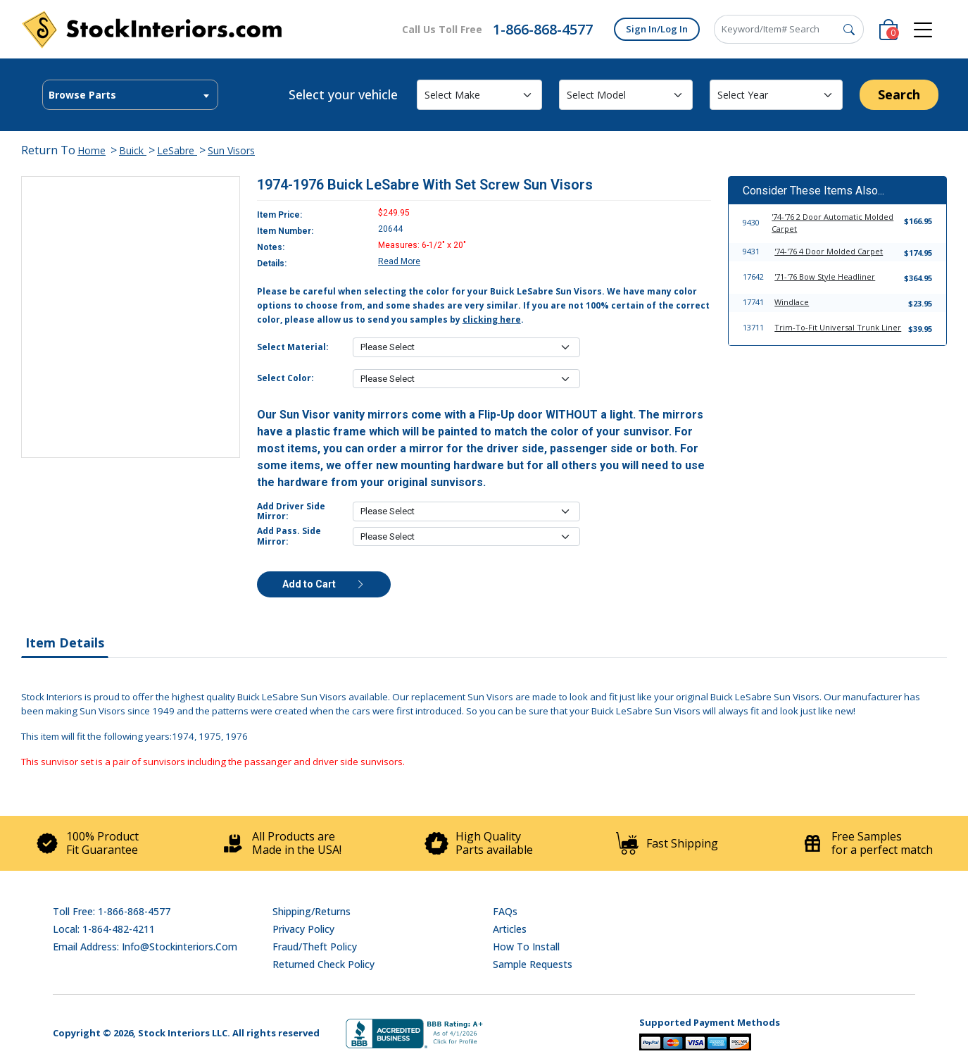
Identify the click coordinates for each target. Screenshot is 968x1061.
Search (899, 94)
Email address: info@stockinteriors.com (145, 946)
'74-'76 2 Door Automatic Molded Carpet (832, 222)
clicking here (492, 319)
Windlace (791, 302)
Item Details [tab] (64, 642)
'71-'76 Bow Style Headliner (824, 276)
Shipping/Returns (311, 911)
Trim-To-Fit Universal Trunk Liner (837, 327)
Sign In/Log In (657, 29)
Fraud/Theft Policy (314, 946)
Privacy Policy (303, 929)
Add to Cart (323, 584)
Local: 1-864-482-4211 (104, 929)
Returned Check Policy (323, 964)
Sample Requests (532, 964)
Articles (510, 929)
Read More (399, 261)
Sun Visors (231, 150)
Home (91, 150)
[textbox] (130, 95)
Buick (132, 150)
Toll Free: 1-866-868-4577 (111, 911)
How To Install (526, 946)
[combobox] (130, 95)
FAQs (505, 911)
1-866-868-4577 (543, 29)
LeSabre (177, 150)
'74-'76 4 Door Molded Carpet (828, 251)
